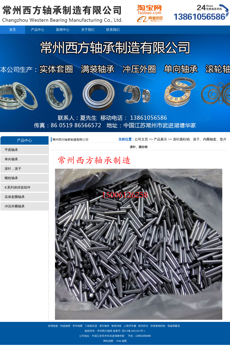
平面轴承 (11, 150)
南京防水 (143, 325)
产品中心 (37, 29)
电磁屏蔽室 (173, 325)
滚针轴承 (104, 325)
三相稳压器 (91, 325)
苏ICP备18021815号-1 (133, 330)
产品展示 (160, 139)
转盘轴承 (65, 325)
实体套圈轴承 (15, 197)
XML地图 (121, 340)
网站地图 (108, 340)
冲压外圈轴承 (15, 206)
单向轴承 (11, 159)
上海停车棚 (130, 325)
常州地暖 (78, 325)
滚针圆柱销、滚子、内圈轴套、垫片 (199, 139)
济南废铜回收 (157, 325)
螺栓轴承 (11, 178)
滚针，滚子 (13, 168)
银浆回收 (116, 325)
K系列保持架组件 (18, 187)
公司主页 (141, 139)
